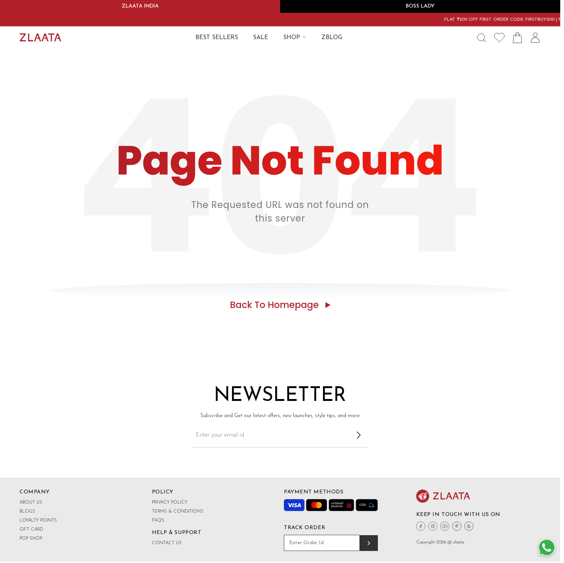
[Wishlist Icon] (499, 38)
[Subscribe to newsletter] (359, 435)
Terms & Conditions (177, 511)
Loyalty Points (38, 520)
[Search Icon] (481, 38)
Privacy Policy (169, 502)
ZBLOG (331, 38)
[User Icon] (535, 38)
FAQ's (158, 520)
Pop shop (31, 538)
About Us (31, 502)
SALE (260, 38)
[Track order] (369, 543)
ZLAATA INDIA (140, 6)
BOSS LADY (420, 6)
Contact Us (167, 543)
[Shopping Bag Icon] (517, 38)
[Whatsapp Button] (546, 548)
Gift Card (31, 529)
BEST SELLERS (217, 38)
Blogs (27, 511)
